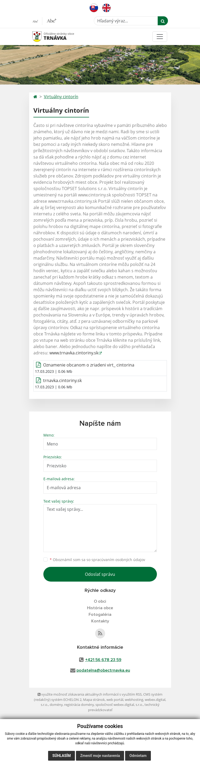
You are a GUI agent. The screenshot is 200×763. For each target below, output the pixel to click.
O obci (100, 601)
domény (56, 704)
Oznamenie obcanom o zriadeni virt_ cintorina (88, 365)
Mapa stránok (94, 699)
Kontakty (100, 621)
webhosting (134, 699)
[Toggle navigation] (159, 36)
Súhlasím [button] (61, 756)
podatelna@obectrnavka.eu (103, 670)
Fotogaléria (100, 614)
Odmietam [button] (137, 756)
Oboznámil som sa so (97, 559)
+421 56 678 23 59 (103, 660)
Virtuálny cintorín (61, 97)
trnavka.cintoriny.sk (62, 380)
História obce (100, 608)
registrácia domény (79, 704)
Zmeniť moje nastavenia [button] (100, 756)
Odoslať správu (100, 574)
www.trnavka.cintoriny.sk (73, 353)
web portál (114, 699)
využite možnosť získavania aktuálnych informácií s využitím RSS (90, 694)
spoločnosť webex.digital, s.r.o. (119, 704)
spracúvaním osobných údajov (118, 559)
